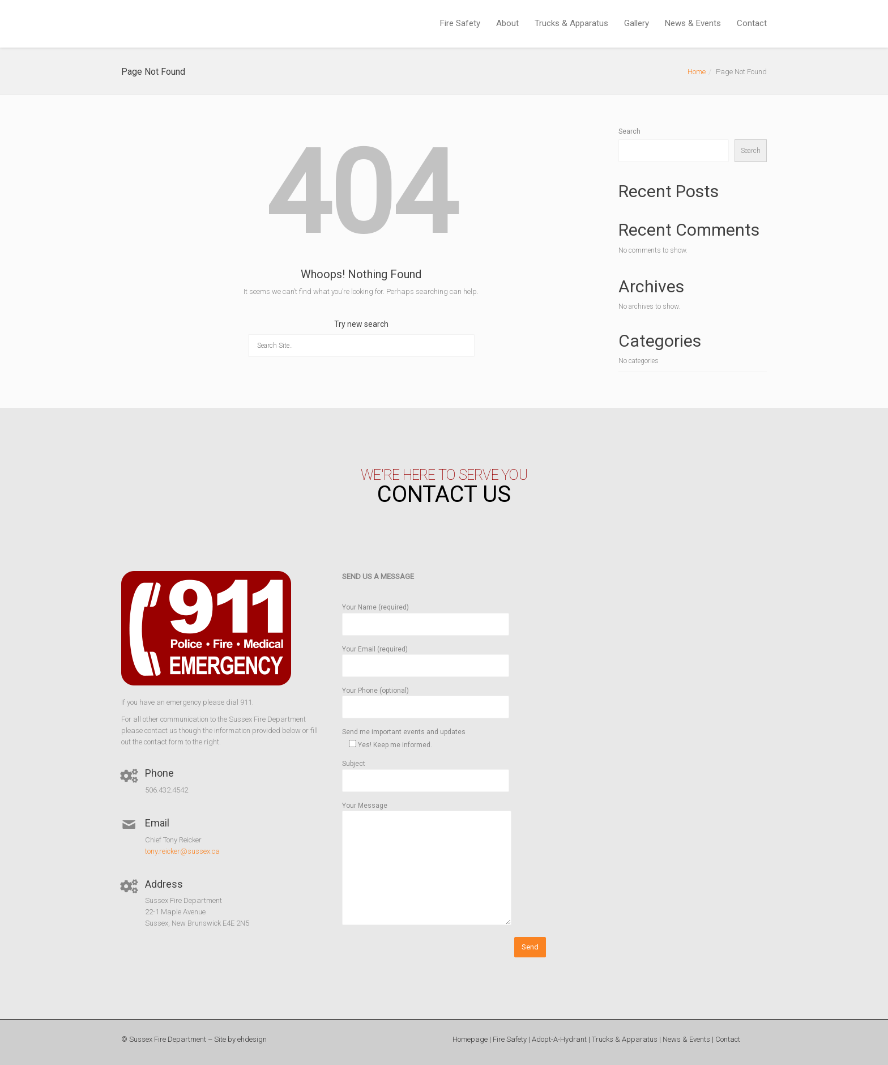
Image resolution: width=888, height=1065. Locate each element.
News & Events (693, 23)
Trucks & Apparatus (571, 23)
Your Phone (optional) (425, 699)
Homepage (470, 1039)
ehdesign (252, 1039)
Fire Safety (460, 23)
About (507, 23)
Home (697, 71)
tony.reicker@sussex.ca (182, 851)
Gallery (636, 23)
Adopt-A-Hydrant (559, 1039)
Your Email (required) (425, 657)
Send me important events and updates (404, 738)
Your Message (426, 864)
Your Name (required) (425, 615)
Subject (425, 772)
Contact (752, 23)
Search (629, 131)
